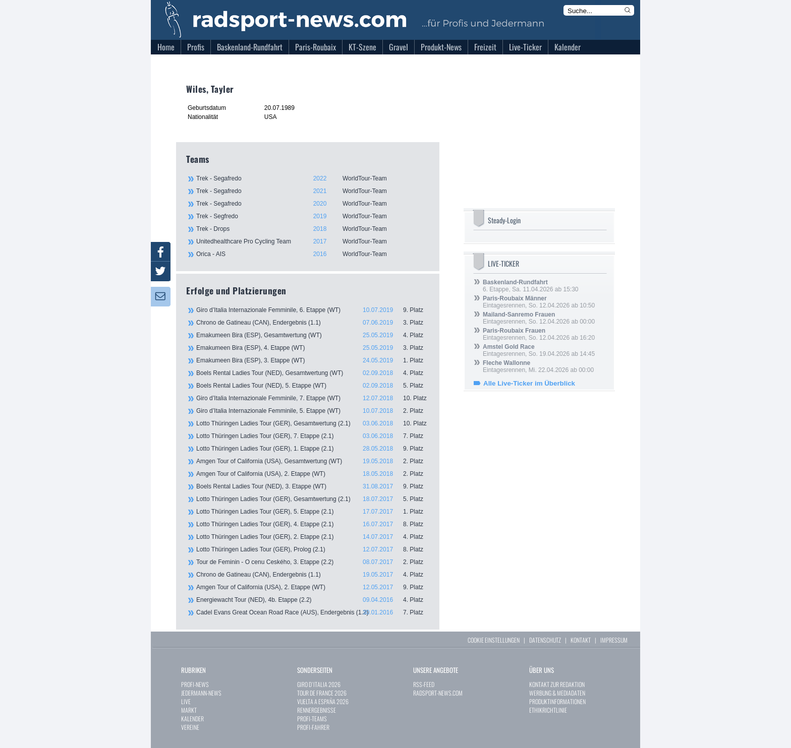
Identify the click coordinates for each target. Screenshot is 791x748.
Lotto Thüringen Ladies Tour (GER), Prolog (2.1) (312, 549)
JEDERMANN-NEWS (201, 693)
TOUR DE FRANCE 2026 (322, 693)
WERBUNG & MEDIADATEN (557, 693)
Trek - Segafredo (312, 178)
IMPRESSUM (614, 640)
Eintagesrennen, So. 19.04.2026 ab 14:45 (539, 350)
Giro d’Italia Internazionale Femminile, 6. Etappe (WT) (312, 310)
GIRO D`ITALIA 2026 (319, 684)
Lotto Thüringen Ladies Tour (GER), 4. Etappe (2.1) (312, 524)
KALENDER (192, 718)
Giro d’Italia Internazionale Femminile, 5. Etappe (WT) (312, 410)
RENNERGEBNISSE (316, 710)
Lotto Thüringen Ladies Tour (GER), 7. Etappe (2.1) (312, 436)
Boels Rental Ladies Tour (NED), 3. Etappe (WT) (312, 486)
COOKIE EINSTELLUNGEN (494, 640)
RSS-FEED (423, 684)
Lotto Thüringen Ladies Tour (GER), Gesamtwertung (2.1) (312, 423)
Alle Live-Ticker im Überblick (529, 383)
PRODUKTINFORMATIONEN (557, 701)
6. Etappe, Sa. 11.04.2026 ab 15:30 (531, 286)
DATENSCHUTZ (545, 640)
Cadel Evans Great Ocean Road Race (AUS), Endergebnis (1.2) (312, 612)
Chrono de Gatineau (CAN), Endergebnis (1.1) (312, 322)
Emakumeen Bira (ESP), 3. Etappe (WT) (312, 360)
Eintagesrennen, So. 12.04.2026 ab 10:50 (539, 302)
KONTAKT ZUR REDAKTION (557, 684)
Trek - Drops (312, 228)
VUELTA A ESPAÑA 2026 (323, 701)
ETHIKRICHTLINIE (548, 710)
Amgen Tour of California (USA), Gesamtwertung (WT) (312, 461)
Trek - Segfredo (312, 216)
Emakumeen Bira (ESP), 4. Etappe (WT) (312, 347)
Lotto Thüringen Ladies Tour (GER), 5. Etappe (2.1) (312, 511)
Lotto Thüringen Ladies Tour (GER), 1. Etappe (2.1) (312, 448)
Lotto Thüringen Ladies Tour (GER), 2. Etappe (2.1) (312, 536)
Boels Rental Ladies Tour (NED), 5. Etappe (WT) (312, 385)
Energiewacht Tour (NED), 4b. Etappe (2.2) (312, 599)
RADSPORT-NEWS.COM (438, 693)
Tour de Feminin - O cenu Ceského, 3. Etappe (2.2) (312, 562)
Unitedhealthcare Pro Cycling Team (312, 241)
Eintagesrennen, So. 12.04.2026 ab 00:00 (539, 318)
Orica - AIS (312, 254)
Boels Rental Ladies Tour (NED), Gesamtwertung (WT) (312, 373)
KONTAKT (581, 640)
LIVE (186, 701)
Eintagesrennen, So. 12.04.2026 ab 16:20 (539, 334)
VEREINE (190, 727)
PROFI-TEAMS (312, 718)
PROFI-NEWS (195, 684)
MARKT (189, 710)
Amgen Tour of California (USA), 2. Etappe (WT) (312, 473)
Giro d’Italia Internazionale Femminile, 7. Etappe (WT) (312, 398)
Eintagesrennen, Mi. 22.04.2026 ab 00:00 (538, 366)
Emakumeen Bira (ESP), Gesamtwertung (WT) (312, 335)
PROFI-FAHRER (313, 727)
